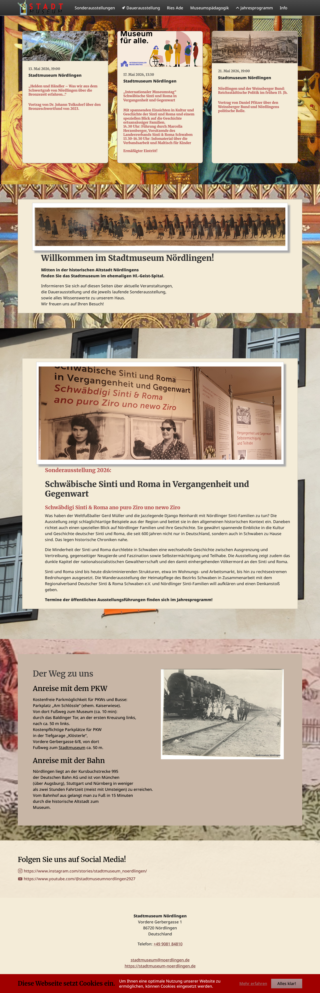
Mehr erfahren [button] (253, 983)
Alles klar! (286, 983)
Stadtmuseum (72, 756)
